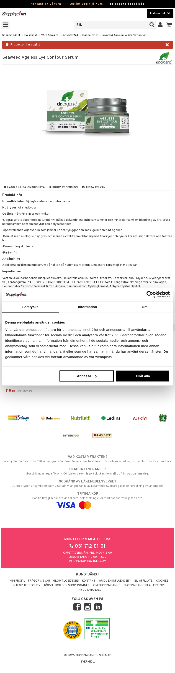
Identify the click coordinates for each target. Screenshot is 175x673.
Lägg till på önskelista (24, 187)
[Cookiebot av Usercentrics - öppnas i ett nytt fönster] (150, 294)
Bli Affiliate (143, 581)
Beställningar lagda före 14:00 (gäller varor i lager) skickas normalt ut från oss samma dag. (87, 471)
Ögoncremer (90, 35)
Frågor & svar (39, 581)
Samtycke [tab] (30, 307)
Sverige (87, 662)
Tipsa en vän (94, 187)
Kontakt (88, 581)
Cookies (162, 581)
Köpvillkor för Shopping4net (67, 585)
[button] (169, 25)
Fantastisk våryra (46, 4)
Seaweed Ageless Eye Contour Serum (124, 35)
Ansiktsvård (70, 35)
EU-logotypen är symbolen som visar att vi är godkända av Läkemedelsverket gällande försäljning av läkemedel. (87, 483)
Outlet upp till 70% (86, 4)
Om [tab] (144, 307)
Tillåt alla (142, 376)
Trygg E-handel (89, 590)
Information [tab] (87, 307)
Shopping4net (11, 35)
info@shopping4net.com (87, 561)
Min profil (17, 581)
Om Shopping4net (106, 585)
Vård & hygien (50, 35)
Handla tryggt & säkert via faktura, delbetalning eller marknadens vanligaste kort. (87, 499)
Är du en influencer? (115, 581)
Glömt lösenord (66, 581)
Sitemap (105, 655)
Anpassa (87, 376)
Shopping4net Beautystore (144, 585)
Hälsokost (30, 35)
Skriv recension (63, 187)
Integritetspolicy (27, 585)
